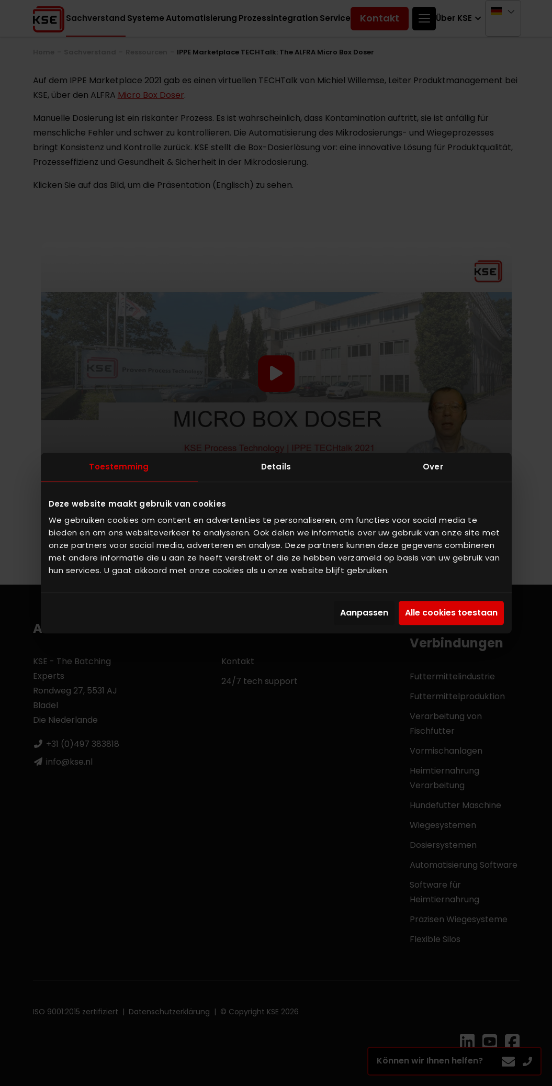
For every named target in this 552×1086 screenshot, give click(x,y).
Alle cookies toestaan (451, 613)
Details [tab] (276, 466)
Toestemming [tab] (119, 466)
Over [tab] (433, 466)
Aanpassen (364, 613)
